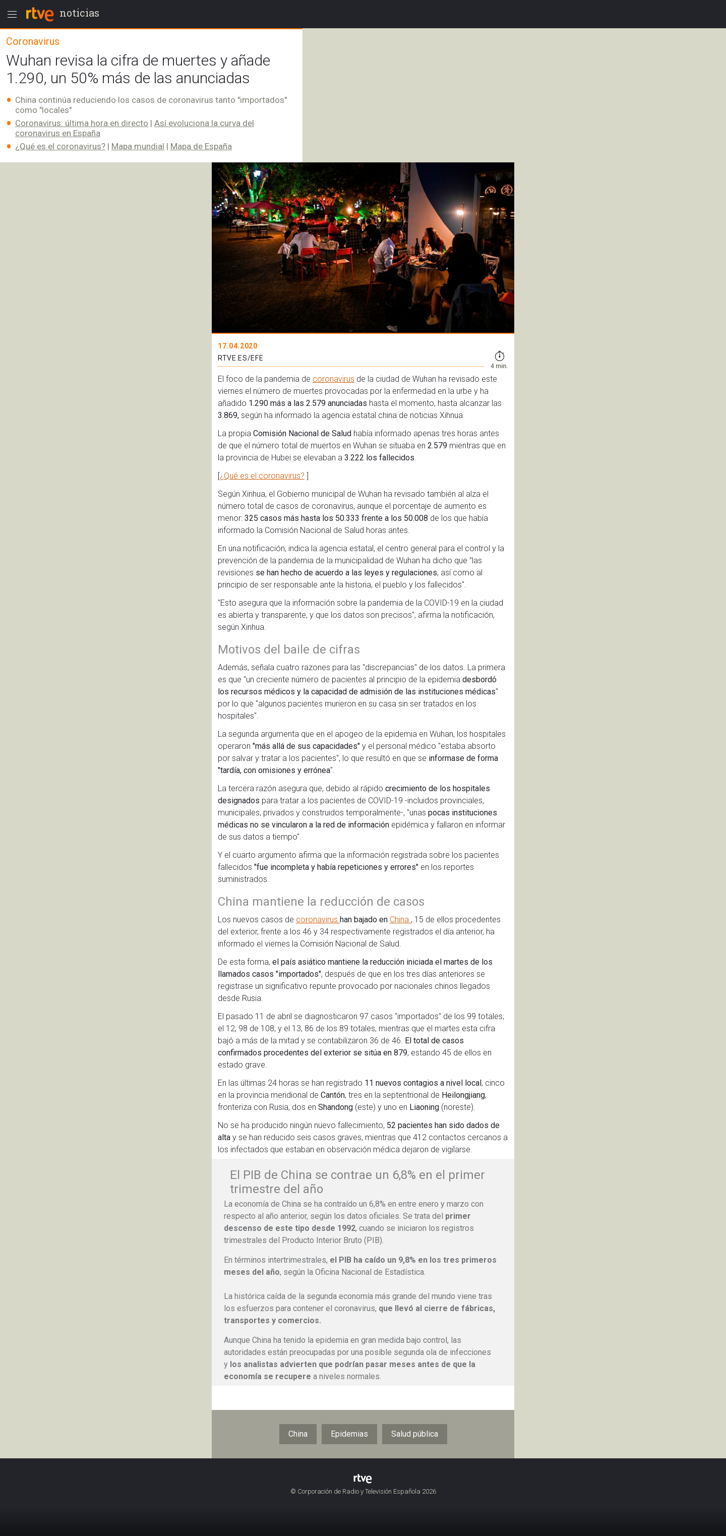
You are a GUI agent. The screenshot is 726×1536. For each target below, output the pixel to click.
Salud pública (414, 1434)
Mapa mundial (137, 146)
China (400, 919)
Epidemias (349, 1434)
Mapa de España (201, 146)
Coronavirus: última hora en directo (81, 123)
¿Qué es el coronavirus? (60, 146)
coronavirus (333, 379)
